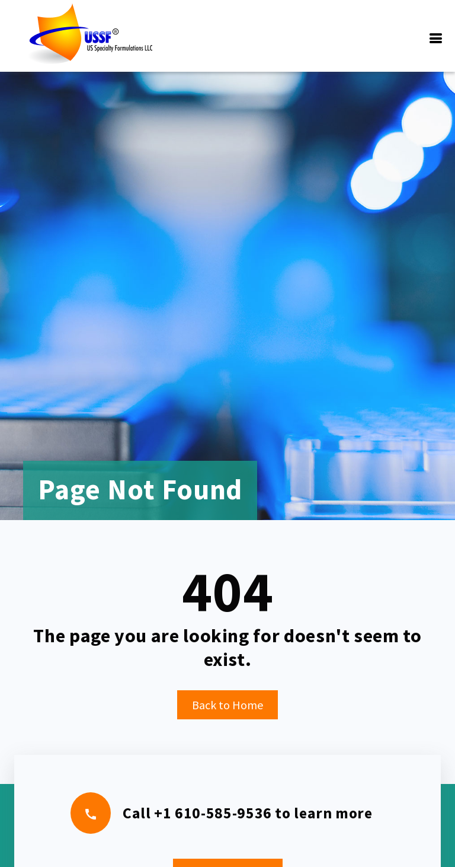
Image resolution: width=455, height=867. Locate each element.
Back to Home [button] (227, 704)
